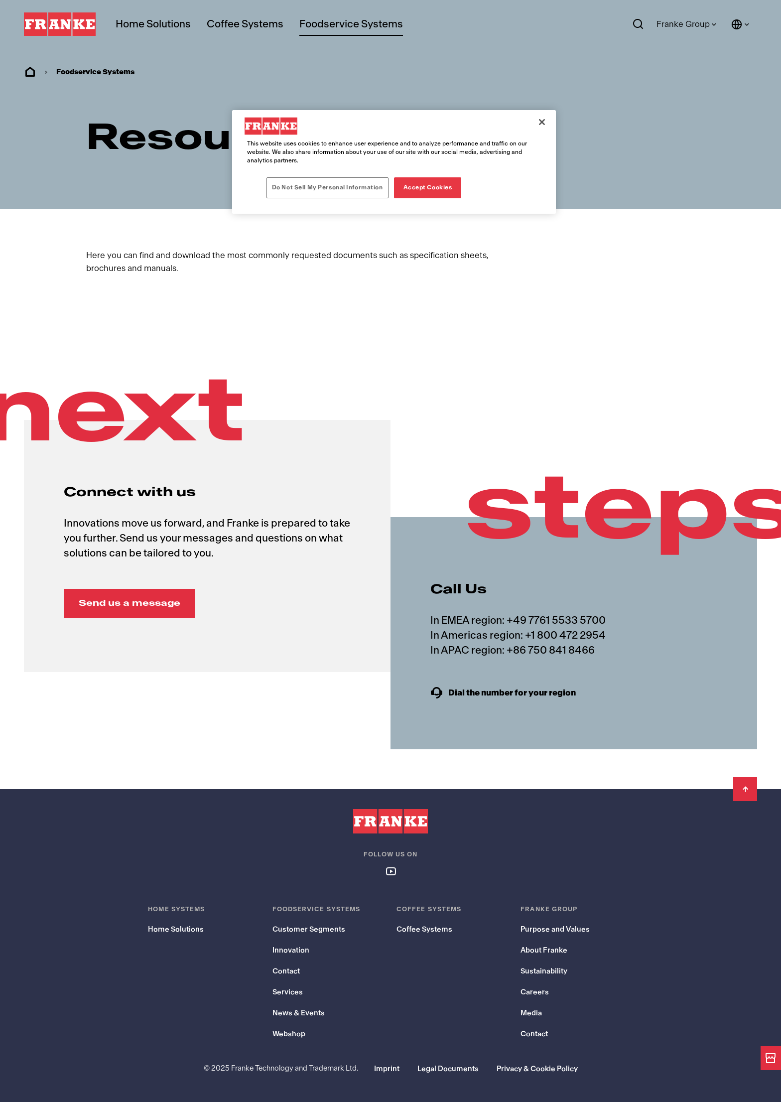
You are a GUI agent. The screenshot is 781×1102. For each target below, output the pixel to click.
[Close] (542, 122)
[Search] (638, 24)
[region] (394, 162)
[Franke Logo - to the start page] (60, 24)
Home (30, 72)
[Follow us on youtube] (390, 871)
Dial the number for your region (511, 693)
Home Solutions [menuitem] (153, 24)
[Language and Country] (740, 24)
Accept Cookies (427, 187)
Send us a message (129, 603)
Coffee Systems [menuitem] (245, 24)
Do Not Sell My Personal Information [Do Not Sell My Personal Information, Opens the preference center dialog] (327, 187)
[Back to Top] (745, 789)
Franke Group (683, 24)
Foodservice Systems (351, 24)
